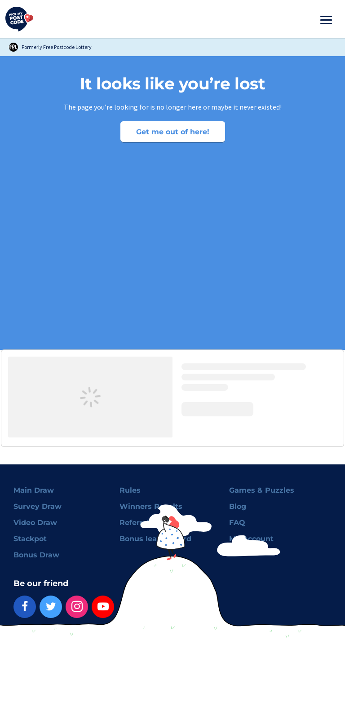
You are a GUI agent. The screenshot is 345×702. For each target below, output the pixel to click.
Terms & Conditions (35, 642)
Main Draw (33, 490)
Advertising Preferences (176, 642)
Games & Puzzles (261, 490)
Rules (130, 490)
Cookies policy (124, 642)
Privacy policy (82, 642)
